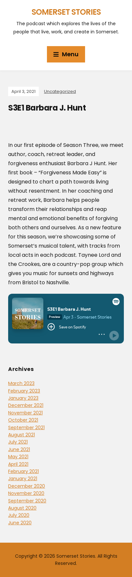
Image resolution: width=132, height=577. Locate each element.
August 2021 (21, 434)
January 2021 (22, 478)
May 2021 (18, 456)
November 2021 (25, 413)
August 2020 (22, 508)
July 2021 (18, 442)
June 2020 (20, 522)
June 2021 (19, 449)
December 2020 (26, 486)
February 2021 (23, 471)
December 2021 (25, 405)
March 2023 (21, 383)
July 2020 (18, 515)
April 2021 (18, 464)
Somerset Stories (66, 12)
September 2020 (27, 501)
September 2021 (26, 427)
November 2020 (26, 493)
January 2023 (23, 398)
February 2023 (24, 391)
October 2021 (23, 420)
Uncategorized (60, 91)
